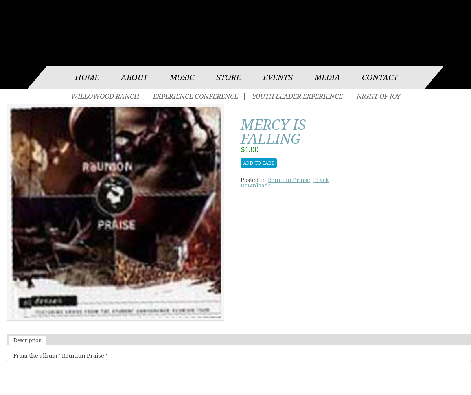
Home (87, 77)
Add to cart (258, 163)
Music (182, 77)
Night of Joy (378, 96)
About (134, 77)
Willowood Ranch (105, 96)
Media (327, 77)
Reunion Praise (289, 180)
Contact (380, 77)
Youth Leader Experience (297, 96)
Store (228, 77)
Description (27, 340)
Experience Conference (195, 96)
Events (278, 77)
